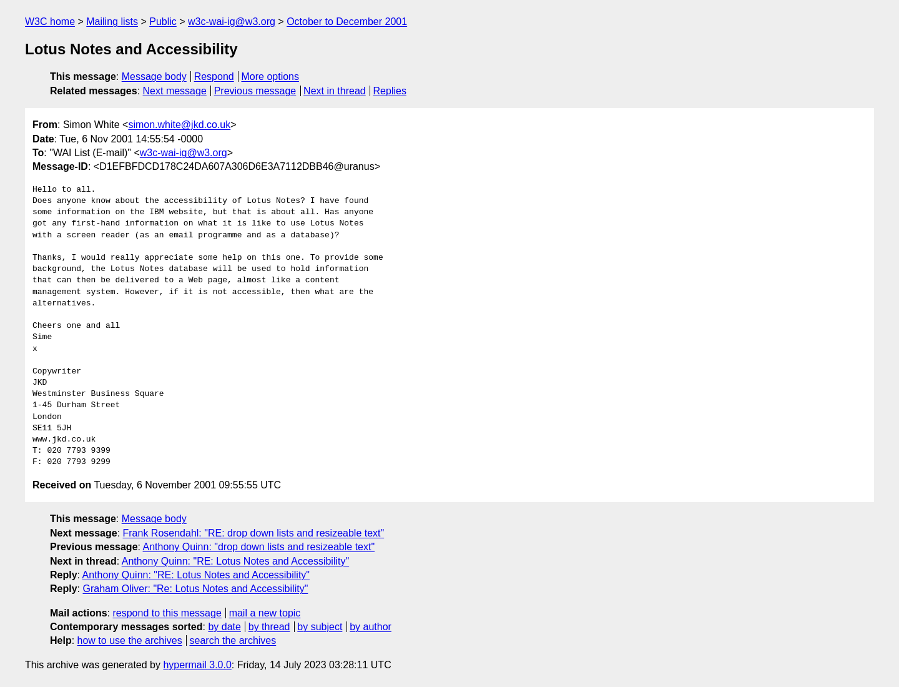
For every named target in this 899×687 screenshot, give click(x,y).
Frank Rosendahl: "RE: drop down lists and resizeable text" (254, 533)
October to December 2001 (347, 21)
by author (370, 626)
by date (224, 626)
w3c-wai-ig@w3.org (231, 21)
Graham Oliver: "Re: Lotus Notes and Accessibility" (195, 588)
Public (163, 21)
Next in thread (334, 91)
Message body (154, 76)
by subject (319, 626)
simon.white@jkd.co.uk (179, 124)
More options (271, 76)
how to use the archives (129, 640)
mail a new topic (265, 613)
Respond (214, 76)
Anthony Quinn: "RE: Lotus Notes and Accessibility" (235, 561)
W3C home (50, 21)
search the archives (233, 640)
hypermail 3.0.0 (197, 665)
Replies (389, 91)
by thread (269, 626)
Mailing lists (112, 21)
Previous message (255, 91)
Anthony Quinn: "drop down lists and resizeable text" (259, 546)
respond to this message (166, 613)
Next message (175, 91)
